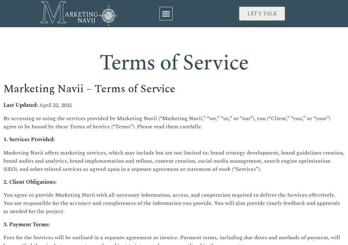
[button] (166, 13)
